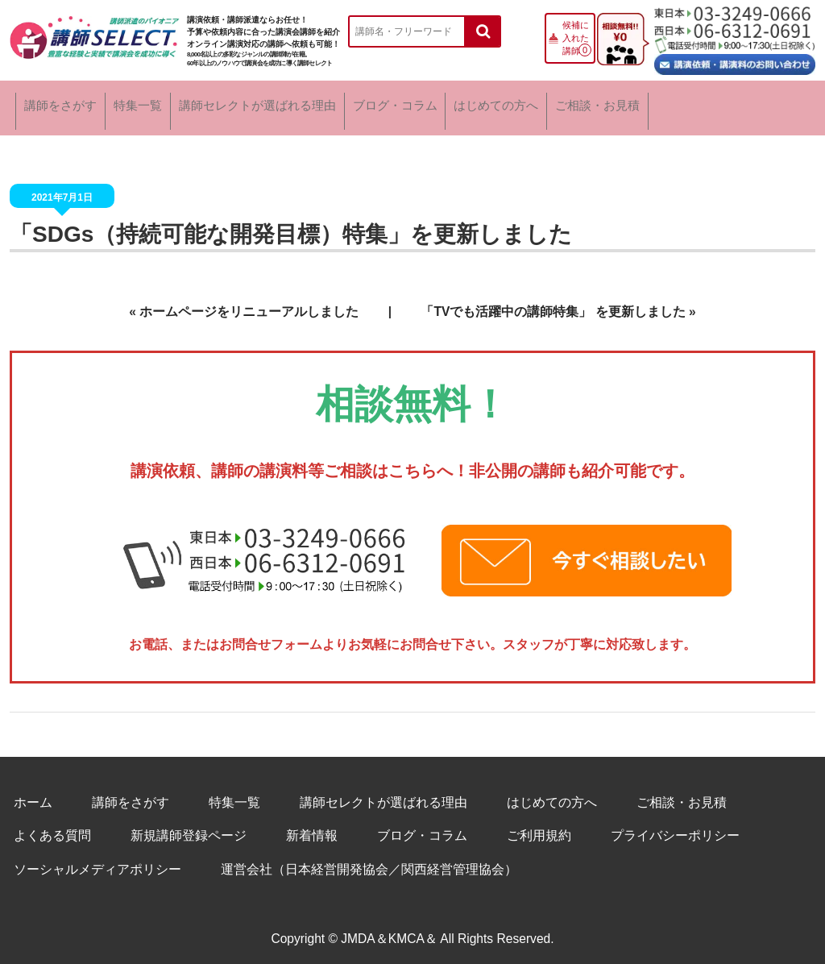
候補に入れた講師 (575, 38)
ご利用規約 (539, 828)
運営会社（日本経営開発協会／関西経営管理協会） (369, 862)
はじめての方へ (614, 104)
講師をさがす (64, 104)
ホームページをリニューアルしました (249, 304)
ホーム (33, 795)
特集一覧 (169, 104)
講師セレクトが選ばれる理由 (318, 104)
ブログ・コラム (484, 104)
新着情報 (312, 828)
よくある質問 (52, 828)
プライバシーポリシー (675, 828)
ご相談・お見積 (744, 104)
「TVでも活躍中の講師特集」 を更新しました (553, 304)
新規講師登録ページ (189, 828)
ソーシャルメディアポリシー (97, 862)
